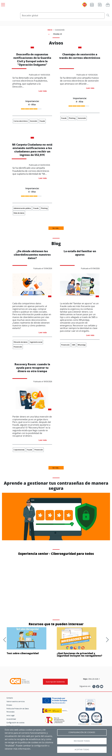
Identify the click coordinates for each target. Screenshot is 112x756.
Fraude (42, 121)
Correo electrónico (21, 121)
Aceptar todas (82, 749)
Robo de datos (19, 213)
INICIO (50, 30)
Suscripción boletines (55, 681)
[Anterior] (5, 639)
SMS (73, 345)
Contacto (9, 698)
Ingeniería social (36, 342)
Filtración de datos (20, 342)
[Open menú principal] (2, 4)
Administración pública (22, 208)
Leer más (43, 91)
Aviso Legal (10, 715)
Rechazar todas (82, 741)
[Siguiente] (106, 639)
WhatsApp (81, 345)
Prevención (18, 347)
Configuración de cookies (15, 723)
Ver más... (56, 228)
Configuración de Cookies (82, 732)
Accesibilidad (11, 719)
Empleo (9, 705)
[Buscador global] (62, 15)
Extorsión (33, 121)
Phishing (72, 118)
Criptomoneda (19, 450)
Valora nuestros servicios (15, 701)
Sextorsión (82, 118)
